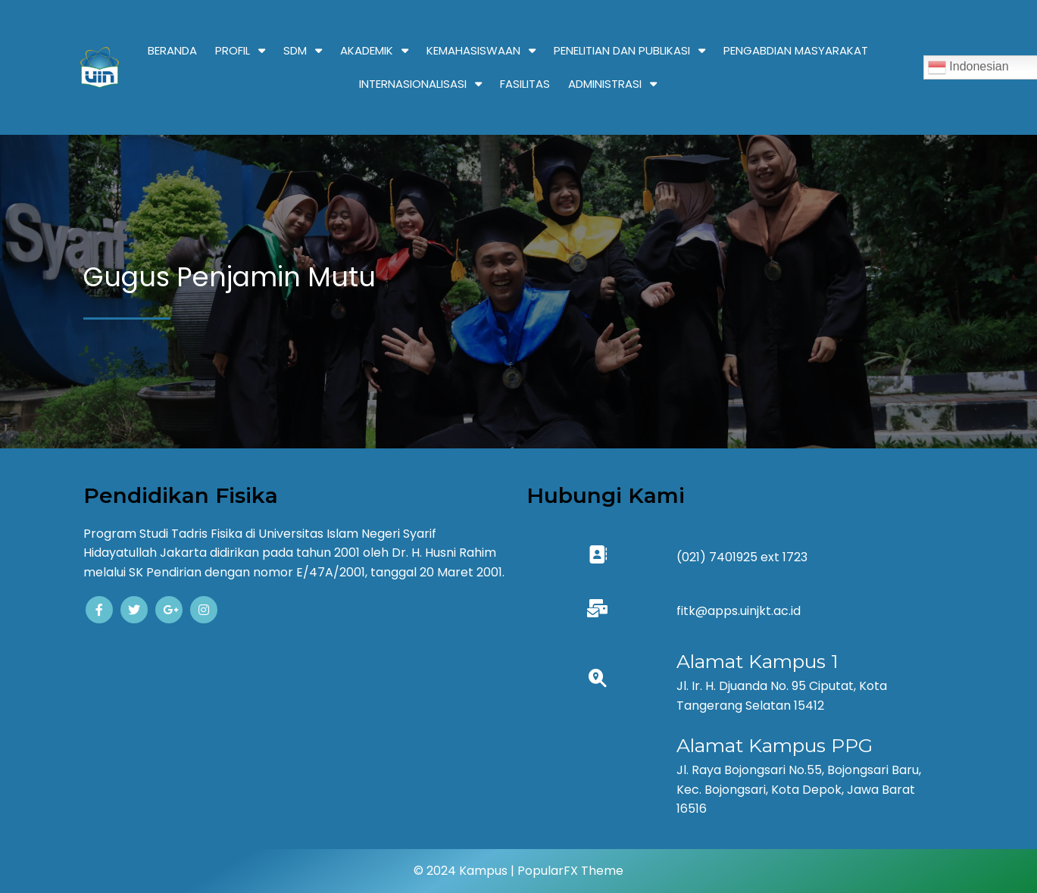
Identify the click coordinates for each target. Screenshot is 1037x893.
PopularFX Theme (570, 870)
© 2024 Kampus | (465, 870)
